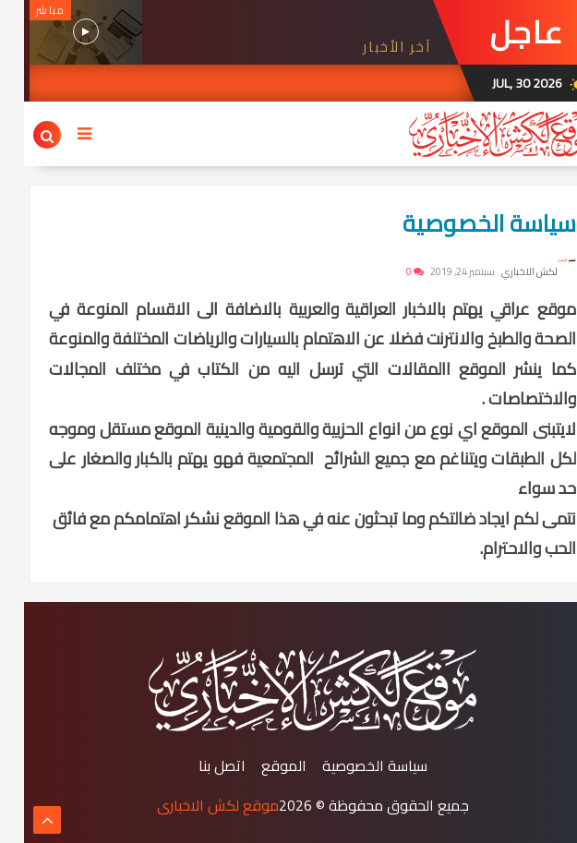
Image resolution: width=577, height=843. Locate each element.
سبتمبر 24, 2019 (438, 271)
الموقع (259, 765)
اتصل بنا (198, 765)
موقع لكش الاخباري (194, 805)
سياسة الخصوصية (465, 223)
